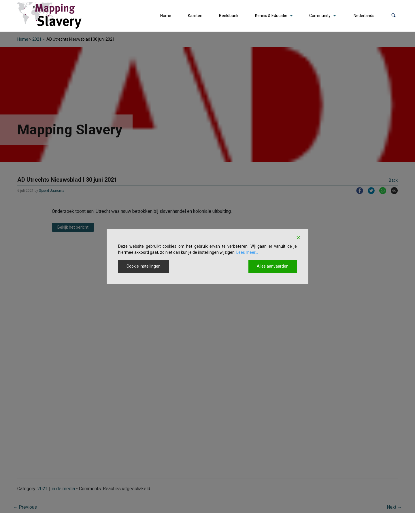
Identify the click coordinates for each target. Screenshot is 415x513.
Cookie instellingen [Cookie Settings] (144, 266)
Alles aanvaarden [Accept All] (272, 266)
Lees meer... (247, 252)
